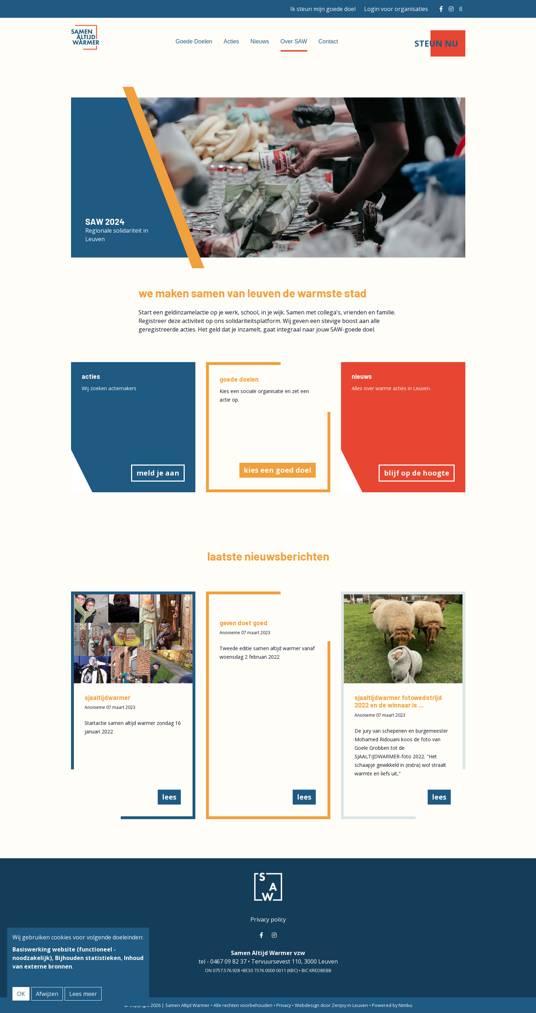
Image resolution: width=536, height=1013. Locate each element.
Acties (231, 41)
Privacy (283, 1005)
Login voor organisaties (396, 9)
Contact (328, 41)
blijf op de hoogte (416, 473)
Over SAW (294, 41)
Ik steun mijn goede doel (323, 9)
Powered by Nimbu (392, 1005)
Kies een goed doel (278, 470)
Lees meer (83, 994)
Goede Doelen (193, 41)
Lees (169, 797)
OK (21, 994)
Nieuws (259, 41)
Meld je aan (157, 473)
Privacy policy (268, 919)
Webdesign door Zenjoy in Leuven (331, 1005)
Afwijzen (47, 994)
